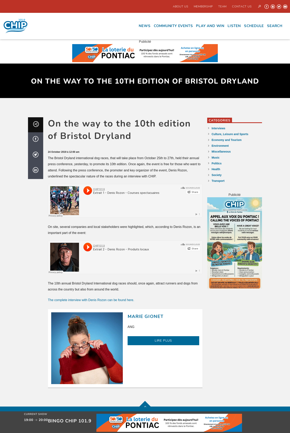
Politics (217, 163)
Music (216, 157)
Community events (173, 25)
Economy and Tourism (227, 140)
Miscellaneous (221, 151)
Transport (218, 180)
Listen (234, 25)
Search (274, 25)
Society (217, 175)
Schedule (254, 25)
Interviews (218, 128)
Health (216, 169)
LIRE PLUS (163, 340)
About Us (180, 6)
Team (222, 6)
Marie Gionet (146, 316)
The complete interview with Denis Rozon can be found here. (91, 300)
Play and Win (210, 25)
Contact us (242, 6)
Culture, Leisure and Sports (230, 134)
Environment (220, 145)
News (144, 25)
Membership (203, 6)
